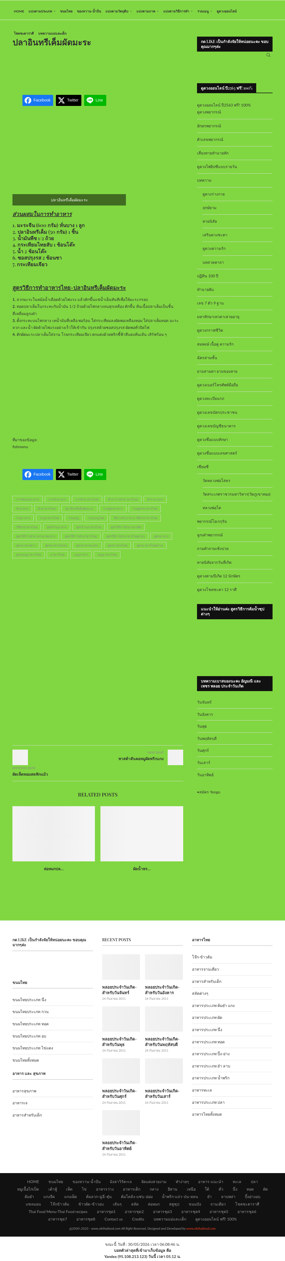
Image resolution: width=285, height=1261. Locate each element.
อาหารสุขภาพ (24, 1093)
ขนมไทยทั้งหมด (25, 1062)
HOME (19, 11)
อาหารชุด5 (218, 1213)
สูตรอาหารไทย (117, 548)
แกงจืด (49, 1198)
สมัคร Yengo (209, 794)
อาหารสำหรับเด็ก (27, 1117)
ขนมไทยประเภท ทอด (30, 1026)
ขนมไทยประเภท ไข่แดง (32, 1051)
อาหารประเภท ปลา (208, 1105)
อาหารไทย (57, 557)
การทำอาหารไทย (87, 502)
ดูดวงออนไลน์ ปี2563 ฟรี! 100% (224, 108)
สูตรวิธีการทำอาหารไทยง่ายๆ (125, 539)
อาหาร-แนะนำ (210, 1183)
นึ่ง (235, 1190)
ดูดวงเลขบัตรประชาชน (217, 415)
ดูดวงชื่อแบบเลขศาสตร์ (217, 455)
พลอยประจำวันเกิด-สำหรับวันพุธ (119, 1044)
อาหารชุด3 (162, 1213)
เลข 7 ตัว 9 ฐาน (210, 305)
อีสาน (172, 1190)
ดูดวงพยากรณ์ (209, 115)
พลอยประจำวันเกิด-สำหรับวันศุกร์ (119, 1095)
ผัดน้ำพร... (142, 871)
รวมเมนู (203, 11)
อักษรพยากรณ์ (209, 128)
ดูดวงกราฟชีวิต (210, 333)
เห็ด (69, 1190)
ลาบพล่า (228, 1198)
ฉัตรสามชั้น (207, 360)
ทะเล (237, 1183)
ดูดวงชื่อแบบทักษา (212, 442)
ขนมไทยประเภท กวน (30, 1014)
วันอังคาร (205, 717)
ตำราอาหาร (155, 502)
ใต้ (207, 1190)
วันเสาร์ (203, 765)
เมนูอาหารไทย (107, 557)
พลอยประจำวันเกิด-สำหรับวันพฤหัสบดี (162, 1044)
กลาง (154, 1190)
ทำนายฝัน (205, 292)
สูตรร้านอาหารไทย (88, 530)
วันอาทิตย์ (205, 777)
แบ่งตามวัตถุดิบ (116, 11)
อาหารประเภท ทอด (208, 1044)
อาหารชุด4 (190, 1213)
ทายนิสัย (210, 224)
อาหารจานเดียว (205, 972)
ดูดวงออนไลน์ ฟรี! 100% (216, 1220)
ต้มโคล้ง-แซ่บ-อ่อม (136, 1198)
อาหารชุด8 (85, 1220)
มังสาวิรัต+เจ (121, 1183)
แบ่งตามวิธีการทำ (176, 11)
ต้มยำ (29, 1198)
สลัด (135, 1205)
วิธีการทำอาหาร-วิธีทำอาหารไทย (135, 520)
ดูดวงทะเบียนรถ (210, 401)
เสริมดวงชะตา (215, 237)
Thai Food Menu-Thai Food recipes (58, 1213)
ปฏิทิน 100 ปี (208, 278)
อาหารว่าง (105, 1190)
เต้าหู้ (52, 1190)
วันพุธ (202, 729)
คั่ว (221, 1190)
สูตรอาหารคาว (26, 548)
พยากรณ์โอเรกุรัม (212, 524)
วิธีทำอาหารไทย (26, 530)
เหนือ (191, 1190)
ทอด (250, 1190)
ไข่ (84, 1190)
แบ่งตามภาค (145, 11)
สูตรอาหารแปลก (87, 548)
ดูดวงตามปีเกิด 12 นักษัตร (218, 578)
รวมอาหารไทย (49, 520)
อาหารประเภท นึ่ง (207, 1032)
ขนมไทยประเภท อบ (29, 1038)
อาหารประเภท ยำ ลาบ (211, 1068)
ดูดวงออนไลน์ (227, 11)
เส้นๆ (117, 1205)
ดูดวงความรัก (214, 251)
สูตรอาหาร (161, 539)
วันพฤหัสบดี (207, 741)
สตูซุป (174, 1205)
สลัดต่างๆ (200, 996)
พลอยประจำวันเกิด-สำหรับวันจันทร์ (119, 992)
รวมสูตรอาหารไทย (144, 511)
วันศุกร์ (203, 753)
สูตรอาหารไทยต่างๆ (150, 548)
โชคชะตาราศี (24, 33)
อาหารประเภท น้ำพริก (211, 1081)
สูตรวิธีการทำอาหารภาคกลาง (35, 539)
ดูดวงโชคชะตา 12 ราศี (217, 592)
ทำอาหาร (22, 511)
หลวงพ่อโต (212, 510)
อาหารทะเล (202, 1092)
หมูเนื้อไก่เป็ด (28, 1190)
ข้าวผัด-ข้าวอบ (90, 1205)
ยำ (209, 1198)
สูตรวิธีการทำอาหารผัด (126, 530)
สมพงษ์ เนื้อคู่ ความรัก (215, 346)
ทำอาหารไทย (47, 511)
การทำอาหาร (57, 502)
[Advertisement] (113, 70)
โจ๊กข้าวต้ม (59, 1205)
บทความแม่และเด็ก (52, 33)
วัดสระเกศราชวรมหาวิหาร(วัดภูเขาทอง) (236, 496)
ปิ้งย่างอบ (252, 1198)
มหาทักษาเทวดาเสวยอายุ (218, 319)
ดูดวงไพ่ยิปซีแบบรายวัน (217, 169)
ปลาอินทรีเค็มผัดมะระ (79, 511)
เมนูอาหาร (81, 557)
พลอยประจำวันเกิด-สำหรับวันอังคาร (162, 992)
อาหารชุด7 (57, 1220)
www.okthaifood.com (201, 1230)
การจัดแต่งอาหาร (27, 502)
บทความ (204, 183)
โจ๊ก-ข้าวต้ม (202, 960)
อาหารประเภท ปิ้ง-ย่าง (211, 1056)
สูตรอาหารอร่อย (56, 548)
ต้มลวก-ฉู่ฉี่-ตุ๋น (99, 1198)
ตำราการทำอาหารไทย (123, 502)
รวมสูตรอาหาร (113, 511)
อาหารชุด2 (134, 1213)
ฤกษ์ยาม (209, 210)
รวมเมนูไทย (96, 520)
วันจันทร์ (204, 704)
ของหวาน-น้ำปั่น (89, 11)
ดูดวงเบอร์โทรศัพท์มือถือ (217, 387)
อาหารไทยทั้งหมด (207, 1117)
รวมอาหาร (23, 520)
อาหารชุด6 (246, 1213)
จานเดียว (218, 1205)
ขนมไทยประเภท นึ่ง (29, 1002)
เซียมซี (203, 469)
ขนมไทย (66, 11)
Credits (138, 1220)
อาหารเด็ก (131, 1190)
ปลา (254, 1183)
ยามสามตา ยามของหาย (217, 374)
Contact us (114, 1220)
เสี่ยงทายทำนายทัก (213, 155)
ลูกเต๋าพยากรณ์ (210, 538)
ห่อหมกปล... (54, 871)
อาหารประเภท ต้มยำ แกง (213, 1008)
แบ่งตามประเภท (40, 11)
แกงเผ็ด (70, 1198)
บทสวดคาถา (213, 265)
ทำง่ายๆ (182, 1183)
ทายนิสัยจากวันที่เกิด (214, 565)
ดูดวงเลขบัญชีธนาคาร (216, 428)
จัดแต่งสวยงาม (153, 1183)
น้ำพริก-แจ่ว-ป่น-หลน (180, 1198)
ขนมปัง (195, 1205)
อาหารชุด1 (106, 1213)
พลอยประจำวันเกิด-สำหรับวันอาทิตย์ (119, 1147)
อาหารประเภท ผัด (207, 1020)
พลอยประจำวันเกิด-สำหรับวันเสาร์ (162, 1095)
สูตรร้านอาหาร (57, 530)
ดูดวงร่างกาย (214, 196)
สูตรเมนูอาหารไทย (28, 557)
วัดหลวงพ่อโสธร (216, 483)
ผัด (265, 1190)
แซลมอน (33, 1205)
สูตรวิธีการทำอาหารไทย (81, 539)
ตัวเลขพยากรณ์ (210, 142)
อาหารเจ (19, 1105)
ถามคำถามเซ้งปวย (213, 551)
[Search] (268, 56)
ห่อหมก (154, 1205)
